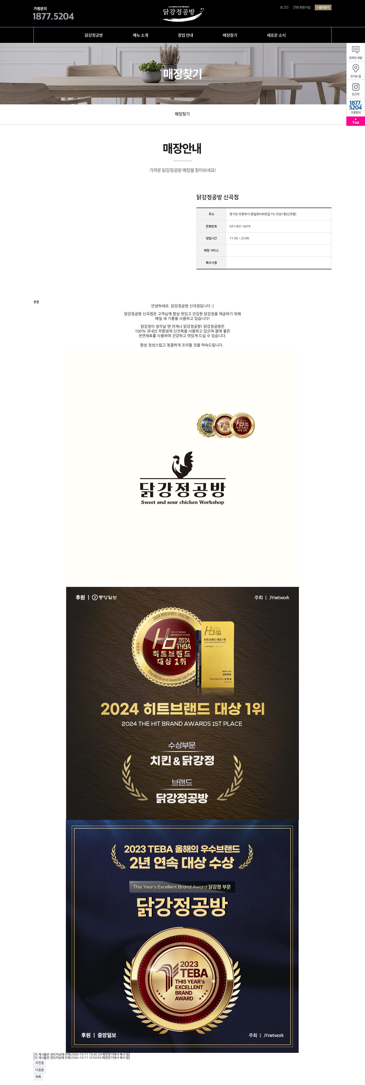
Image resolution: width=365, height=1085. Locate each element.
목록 (38, 1076)
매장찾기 (182, 114)
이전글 (39, 1062)
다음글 (39, 1069)
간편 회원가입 (302, 7)
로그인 (284, 7)
